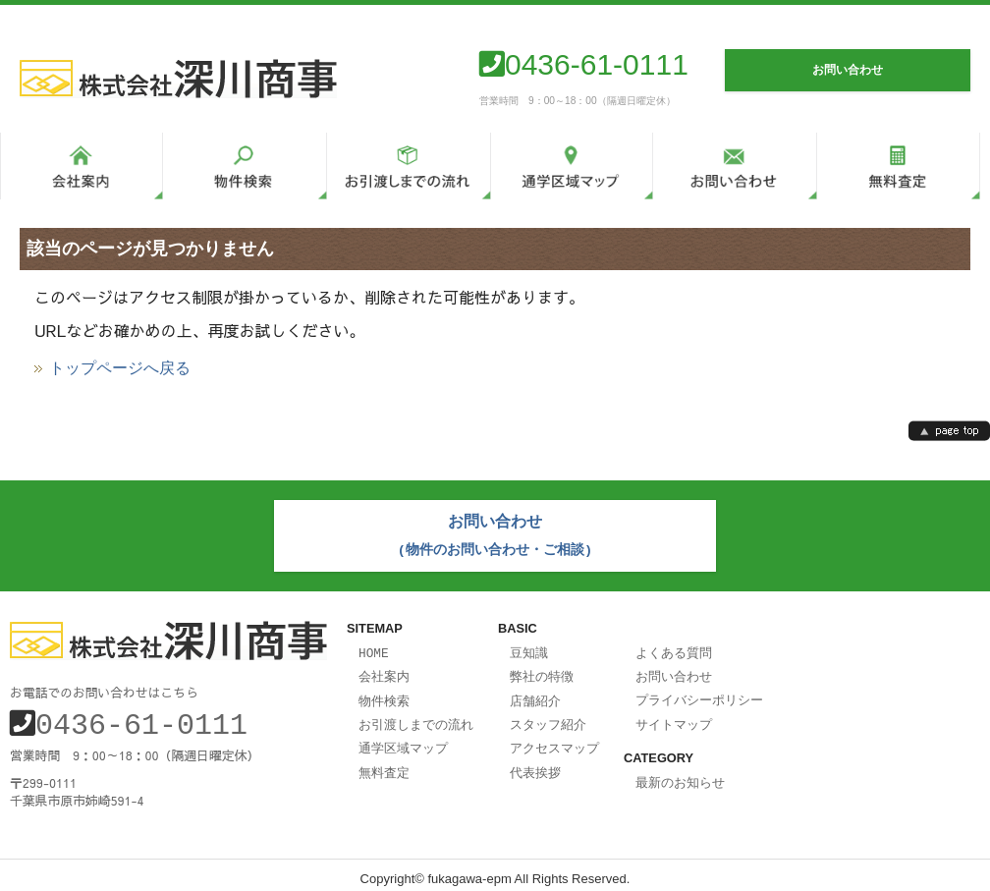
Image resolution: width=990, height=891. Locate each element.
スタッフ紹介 (548, 717)
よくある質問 (673, 648)
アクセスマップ (554, 740)
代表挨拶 (535, 763)
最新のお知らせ (680, 774)
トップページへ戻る (120, 368)
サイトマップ (673, 717)
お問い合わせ (673, 671)
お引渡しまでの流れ (415, 717)
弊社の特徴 (542, 671)
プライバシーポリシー (699, 693)
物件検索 (384, 694)
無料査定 (384, 763)
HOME (373, 648)
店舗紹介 (535, 694)
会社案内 (384, 671)
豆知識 (529, 648)
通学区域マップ (403, 740)
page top (949, 430)
